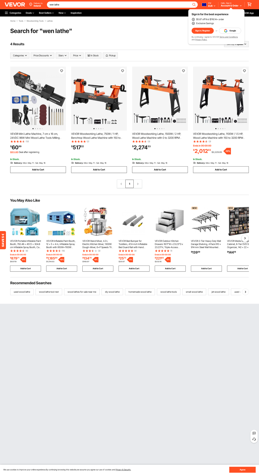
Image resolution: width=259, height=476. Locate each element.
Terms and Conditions (228, 37)
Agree (242, 469)
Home (12, 21)
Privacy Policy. (201, 39)
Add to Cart (38, 169)
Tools (21, 21)
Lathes (50, 21)
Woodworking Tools (35, 21)
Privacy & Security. (123, 469)
